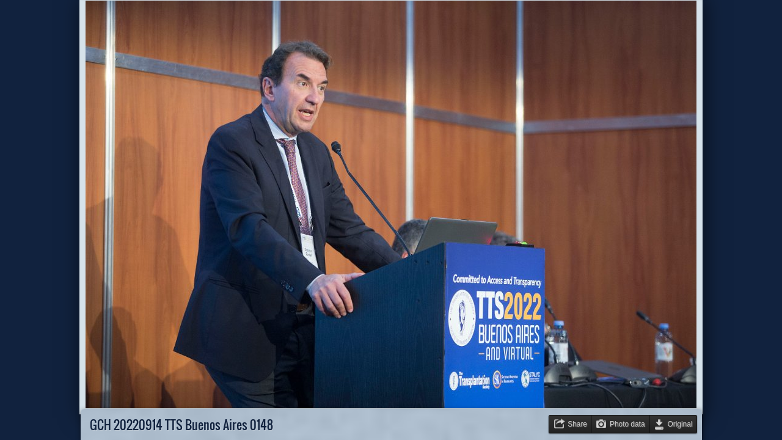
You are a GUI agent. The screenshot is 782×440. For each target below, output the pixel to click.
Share (577, 424)
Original (680, 424)
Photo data (627, 424)
